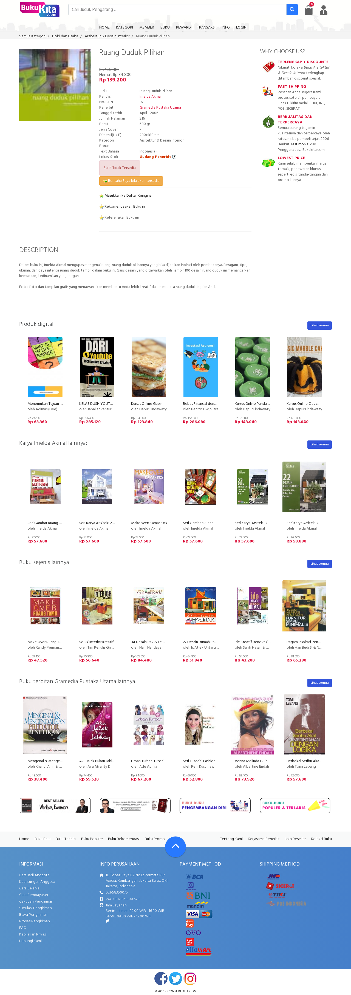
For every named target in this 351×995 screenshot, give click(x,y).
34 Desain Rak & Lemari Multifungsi (159, 642)
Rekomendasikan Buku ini (122, 206)
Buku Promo (155, 839)
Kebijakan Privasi (33, 934)
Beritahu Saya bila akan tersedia (131, 181)
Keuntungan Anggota (37, 882)
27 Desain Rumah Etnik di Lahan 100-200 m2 (218, 642)
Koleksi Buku (321, 839)
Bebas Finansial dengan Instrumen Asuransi (217, 404)
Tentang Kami (231, 839)
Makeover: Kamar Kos (149, 523)
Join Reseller (295, 839)
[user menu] (323, 10)
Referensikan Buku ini (119, 217)
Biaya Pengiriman (33, 915)
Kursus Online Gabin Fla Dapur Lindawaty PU (166, 404)
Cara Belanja (29, 888)
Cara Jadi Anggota (34, 875)
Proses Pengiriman (34, 921)
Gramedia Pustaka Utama (161, 107)
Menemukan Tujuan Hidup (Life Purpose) (60, 404)
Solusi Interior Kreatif (96, 642)
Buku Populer (92, 839)
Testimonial (299, 144)
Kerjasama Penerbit (264, 839)
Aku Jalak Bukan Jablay (97, 761)
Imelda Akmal (151, 97)
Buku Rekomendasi (124, 839)
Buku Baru (42, 839)
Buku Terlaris (66, 839)
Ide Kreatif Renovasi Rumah (257, 642)
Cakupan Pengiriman (36, 901)
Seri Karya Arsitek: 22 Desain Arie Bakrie (318, 523)
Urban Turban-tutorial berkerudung (159, 761)
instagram (190, 978)
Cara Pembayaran (33, 895)
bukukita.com (185, 991)
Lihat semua (319, 325)
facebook (161, 978)
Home (24, 839)
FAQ (22, 928)
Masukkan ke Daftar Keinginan (126, 196)
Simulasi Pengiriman (35, 908)
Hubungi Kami (30, 941)
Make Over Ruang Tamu (46, 642)
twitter (175, 978)
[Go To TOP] (175, 846)
